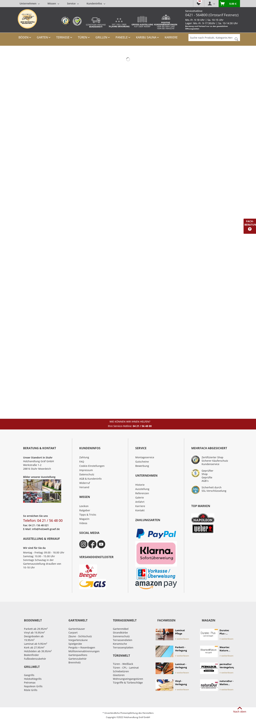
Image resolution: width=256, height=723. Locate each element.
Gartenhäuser (76, 628)
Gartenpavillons (77, 655)
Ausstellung (142, 489)
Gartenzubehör (77, 658)
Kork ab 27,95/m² (34, 647)
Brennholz (74, 662)
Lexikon (84, 506)
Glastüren (119, 675)
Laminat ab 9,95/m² (35, 643)
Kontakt (140, 510)
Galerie (139, 497)
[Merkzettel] (198, 3)
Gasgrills (29, 675)
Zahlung (84, 457)
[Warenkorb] (229, 3)
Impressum (86, 470)
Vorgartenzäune (78, 640)
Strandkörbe (120, 632)
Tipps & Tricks (87, 514)
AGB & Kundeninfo (90, 478)
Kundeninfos (96, 3)
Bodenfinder (31, 655)
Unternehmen (30, 3)
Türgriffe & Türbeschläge (128, 682)
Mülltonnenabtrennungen (84, 651)
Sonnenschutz (121, 636)
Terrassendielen (122, 640)
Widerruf (84, 483)
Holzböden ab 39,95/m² (38, 651)
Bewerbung (142, 466)
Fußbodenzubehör (35, 658)
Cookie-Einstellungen (92, 466)
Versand (84, 487)
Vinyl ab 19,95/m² (34, 632)
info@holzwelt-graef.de (46, 529)
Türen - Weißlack (123, 664)
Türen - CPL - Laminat (126, 667)
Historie (140, 484)
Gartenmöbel (121, 628)
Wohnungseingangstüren (128, 678)
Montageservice (144, 457)
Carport (73, 632)
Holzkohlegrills (33, 678)
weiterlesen (182, 638)
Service (73, 3)
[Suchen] (236, 39)
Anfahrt (139, 501)
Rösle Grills (30, 690)
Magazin (84, 519)
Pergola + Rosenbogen (81, 647)
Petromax (30, 682)
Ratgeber (84, 510)
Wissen (53, 3)
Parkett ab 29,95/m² (36, 628)
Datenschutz (86, 474)
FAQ (81, 461)
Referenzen (142, 493)
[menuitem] (62, 3)
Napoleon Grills (33, 686)
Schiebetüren (121, 671)
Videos (83, 523)
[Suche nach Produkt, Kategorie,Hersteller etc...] (214, 37)
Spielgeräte (75, 643)
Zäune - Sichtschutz (80, 636)
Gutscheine (142, 461)
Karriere (140, 506)
